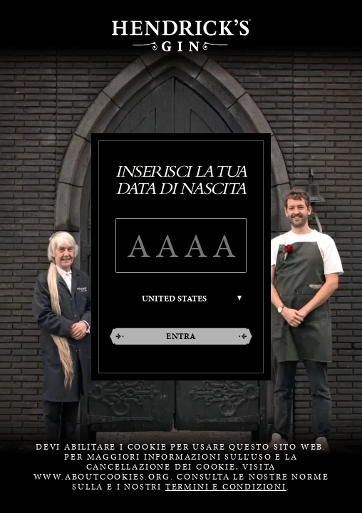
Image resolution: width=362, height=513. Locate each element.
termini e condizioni (225, 486)
